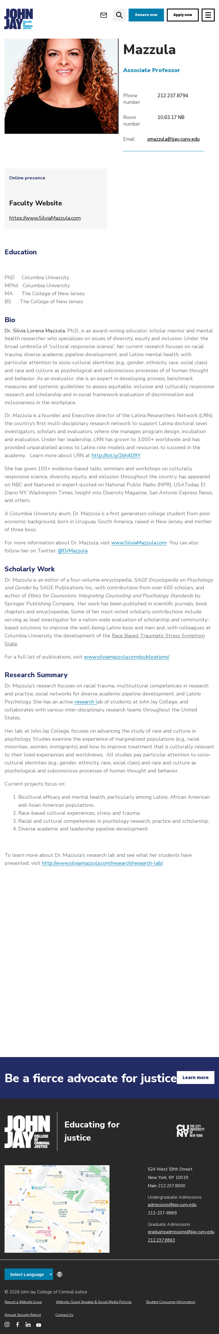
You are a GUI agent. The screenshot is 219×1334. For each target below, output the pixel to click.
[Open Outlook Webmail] (103, 15)
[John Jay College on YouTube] (38, 1324)
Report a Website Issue (23, 1302)
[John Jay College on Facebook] (17, 1324)
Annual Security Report (23, 1315)
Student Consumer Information (170, 1302)
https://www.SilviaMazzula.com (45, 237)
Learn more (195, 1077)
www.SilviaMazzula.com (139, 561)
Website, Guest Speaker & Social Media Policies (94, 1302)
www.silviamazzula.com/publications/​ (126, 676)
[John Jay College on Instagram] (7, 1324)
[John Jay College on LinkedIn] (28, 1324)
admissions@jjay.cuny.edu (172, 1205)
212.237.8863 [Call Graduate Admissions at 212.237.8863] (161, 1240)
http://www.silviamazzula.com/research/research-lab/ (102, 882)
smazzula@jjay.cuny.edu (173, 158)
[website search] (119, 15)
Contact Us (64, 1315)
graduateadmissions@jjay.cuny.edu (181, 1232)
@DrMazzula (73, 569)
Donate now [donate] (146, 14)
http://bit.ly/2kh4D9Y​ (116, 474)
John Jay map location (57, 1209)
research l (85, 720)
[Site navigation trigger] (208, 15)
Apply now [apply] (182, 14)
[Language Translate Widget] (29, 1274)
